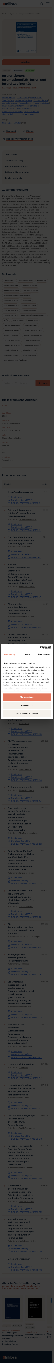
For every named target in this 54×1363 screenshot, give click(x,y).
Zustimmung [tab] (9, 654)
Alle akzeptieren (27, 697)
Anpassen (27, 705)
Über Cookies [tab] (44, 654)
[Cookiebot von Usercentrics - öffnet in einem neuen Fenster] (40, 647)
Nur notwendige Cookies (27, 713)
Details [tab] (27, 654)
